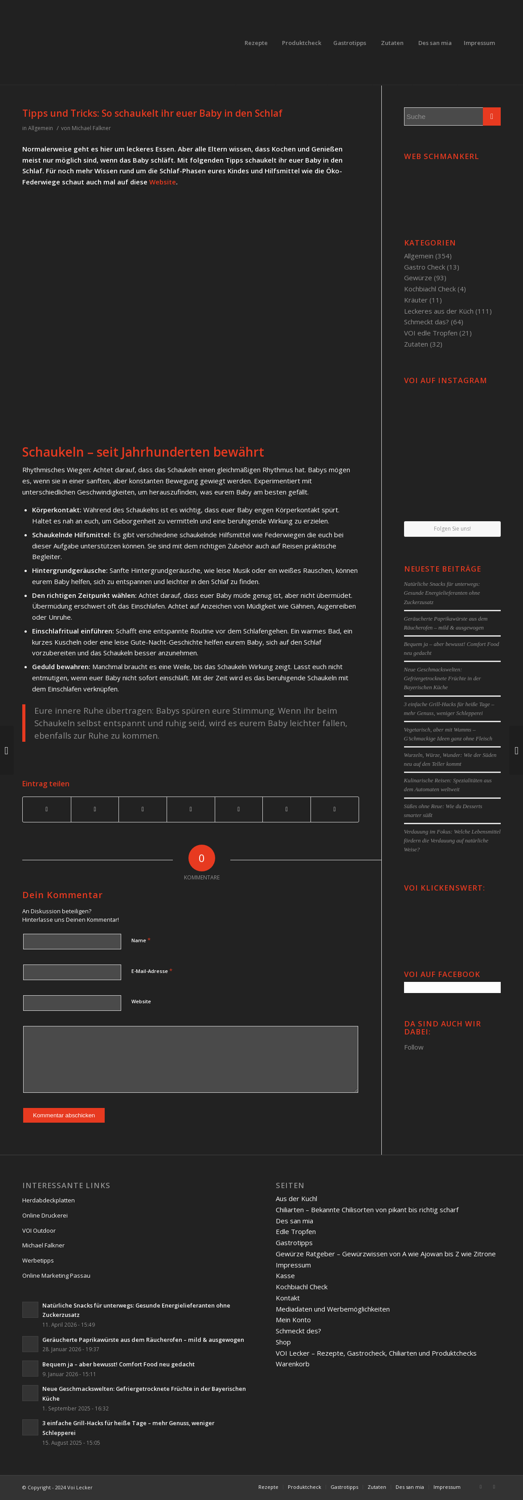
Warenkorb (293, 1363)
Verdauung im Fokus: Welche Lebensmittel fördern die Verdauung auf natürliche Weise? (452, 841)
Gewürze (418, 277)
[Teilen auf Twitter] (95, 809)
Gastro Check (424, 266)
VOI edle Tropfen (431, 332)
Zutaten (416, 343)
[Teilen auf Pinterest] (143, 809)
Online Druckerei (45, 1215)
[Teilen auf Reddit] (287, 809)
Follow (414, 1046)
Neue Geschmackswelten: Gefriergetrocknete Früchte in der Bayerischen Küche (442, 678)
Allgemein (40, 128)
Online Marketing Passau (56, 1275)
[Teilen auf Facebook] (47, 809)
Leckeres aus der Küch (439, 311)
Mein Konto (293, 1319)
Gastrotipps (294, 1242)
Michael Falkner (91, 128)
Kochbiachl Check (430, 288)
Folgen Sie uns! (452, 528)
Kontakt (288, 1297)
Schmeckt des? (298, 1330)
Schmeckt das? (426, 321)
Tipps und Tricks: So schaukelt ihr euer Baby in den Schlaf (152, 113)
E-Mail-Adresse (151, 971)
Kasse (285, 1275)
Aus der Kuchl (296, 1198)
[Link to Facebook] (480, 1486)
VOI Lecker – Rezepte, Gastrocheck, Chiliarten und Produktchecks (376, 1353)
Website (162, 181)
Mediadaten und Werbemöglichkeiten (333, 1308)
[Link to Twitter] (494, 1486)
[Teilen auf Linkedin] (191, 809)
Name (141, 940)
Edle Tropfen (296, 1231)
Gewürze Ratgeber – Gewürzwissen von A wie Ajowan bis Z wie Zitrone (386, 1253)
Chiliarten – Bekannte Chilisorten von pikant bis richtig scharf (367, 1209)
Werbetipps (38, 1260)
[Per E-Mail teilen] (335, 809)
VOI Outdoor (39, 1230)
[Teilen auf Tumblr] (239, 809)
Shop (283, 1341)
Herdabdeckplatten (48, 1200)
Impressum (293, 1264)
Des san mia (294, 1220)
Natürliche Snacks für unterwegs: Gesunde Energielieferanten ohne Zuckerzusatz (442, 593)
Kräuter (416, 299)
